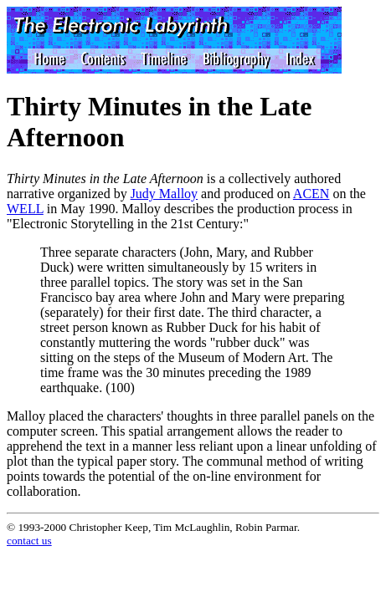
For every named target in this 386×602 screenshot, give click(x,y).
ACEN (311, 193)
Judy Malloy (164, 193)
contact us (29, 540)
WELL (25, 209)
